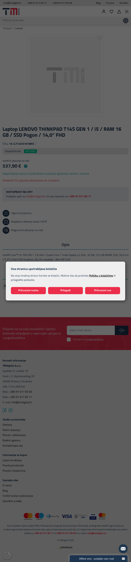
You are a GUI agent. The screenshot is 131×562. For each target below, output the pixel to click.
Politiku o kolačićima (101, 275)
